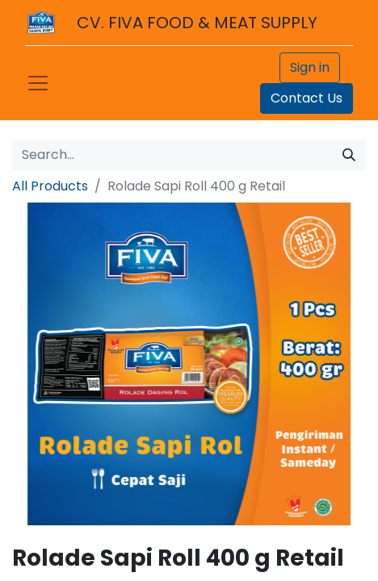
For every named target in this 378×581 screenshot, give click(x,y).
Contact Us (306, 98)
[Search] (349, 155)
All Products (50, 186)
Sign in (310, 67)
